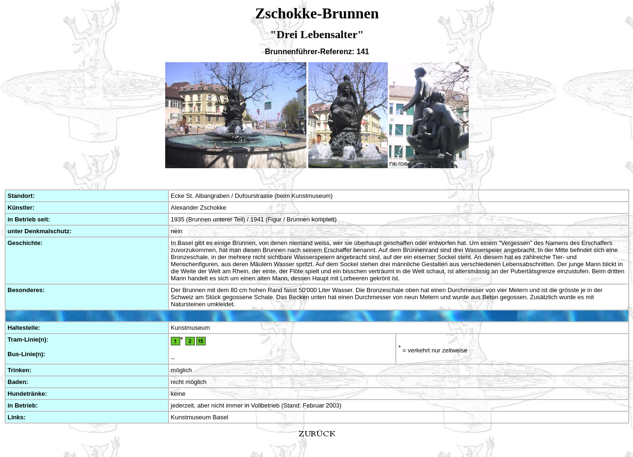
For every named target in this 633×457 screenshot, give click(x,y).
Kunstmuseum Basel (199, 417)
